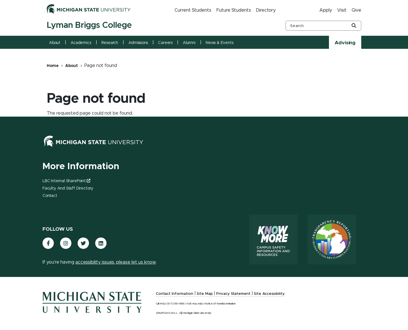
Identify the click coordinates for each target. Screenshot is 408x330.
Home (53, 66)
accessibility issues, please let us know (115, 262)
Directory (266, 10)
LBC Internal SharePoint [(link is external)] (66, 181)
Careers (165, 43)
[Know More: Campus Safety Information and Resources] (273, 239)
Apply (325, 10)
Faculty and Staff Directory (67, 188)
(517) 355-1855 (175, 303)
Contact (49, 196)
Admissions (138, 43)
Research (109, 43)
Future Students (233, 10)
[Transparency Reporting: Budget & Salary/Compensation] (331, 239)
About (54, 43)
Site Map (205, 294)
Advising (345, 42)
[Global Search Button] (354, 26)
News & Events (219, 43)
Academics (81, 43)
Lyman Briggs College (89, 25)
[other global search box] (323, 26)
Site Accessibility (269, 294)
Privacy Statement (233, 294)
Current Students (193, 10)
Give (356, 10)
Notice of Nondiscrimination (219, 303)
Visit (342, 10)
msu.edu (197, 303)
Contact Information (174, 294)
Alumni (189, 43)
